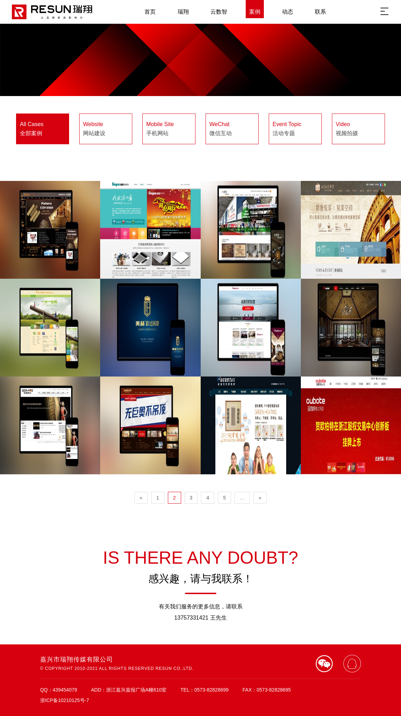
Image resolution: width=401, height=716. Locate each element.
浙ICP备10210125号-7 (64, 700)
